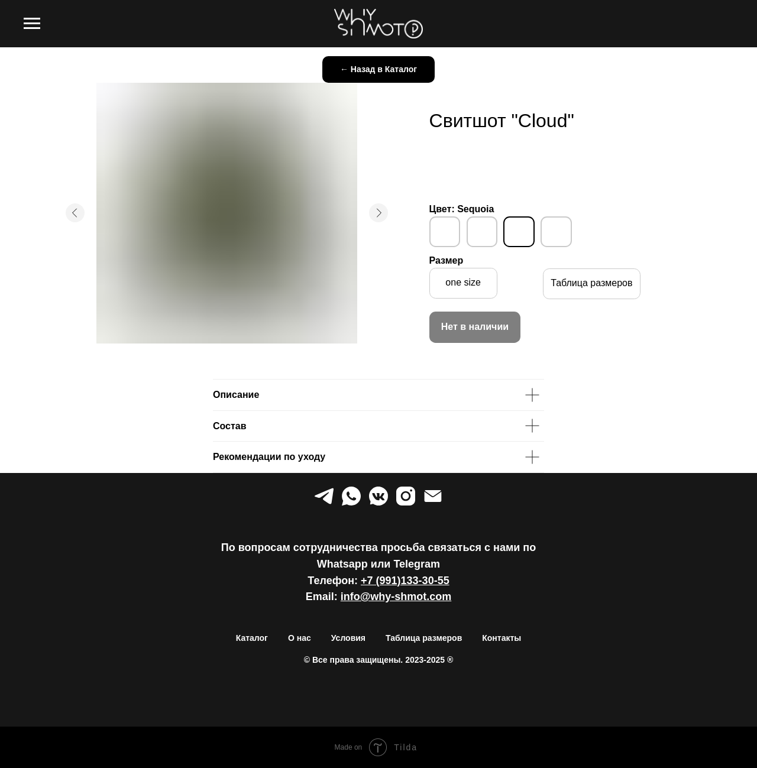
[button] (591, 283)
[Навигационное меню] (32, 24)
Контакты (501, 638)
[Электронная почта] (433, 496)
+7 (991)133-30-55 (405, 580)
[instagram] (406, 496)
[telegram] (324, 496)
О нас (299, 638)
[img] (444, 231)
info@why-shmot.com (396, 596)
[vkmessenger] (378, 496)
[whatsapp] (351, 496)
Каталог (252, 638)
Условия (348, 638)
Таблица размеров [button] (424, 638)
